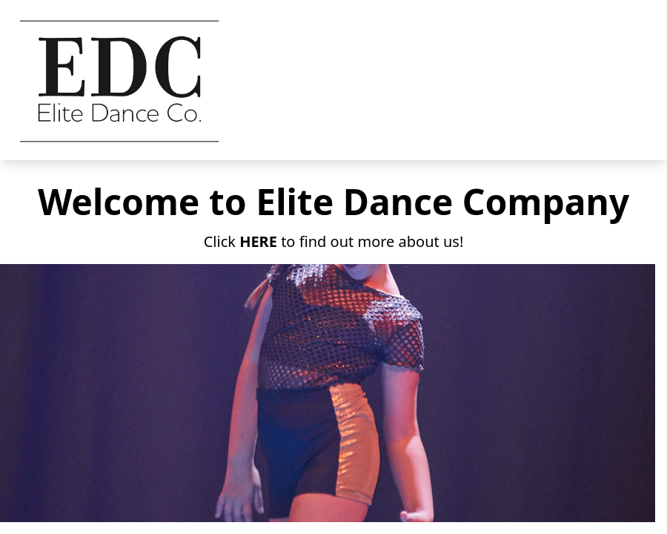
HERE (258, 241)
